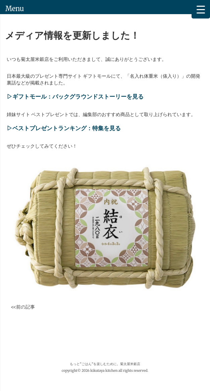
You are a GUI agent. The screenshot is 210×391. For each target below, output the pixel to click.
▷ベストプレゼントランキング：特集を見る (64, 128)
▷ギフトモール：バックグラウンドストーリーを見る (75, 97)
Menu (14, 8)
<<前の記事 (23, 307)
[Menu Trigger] (201, 9)
